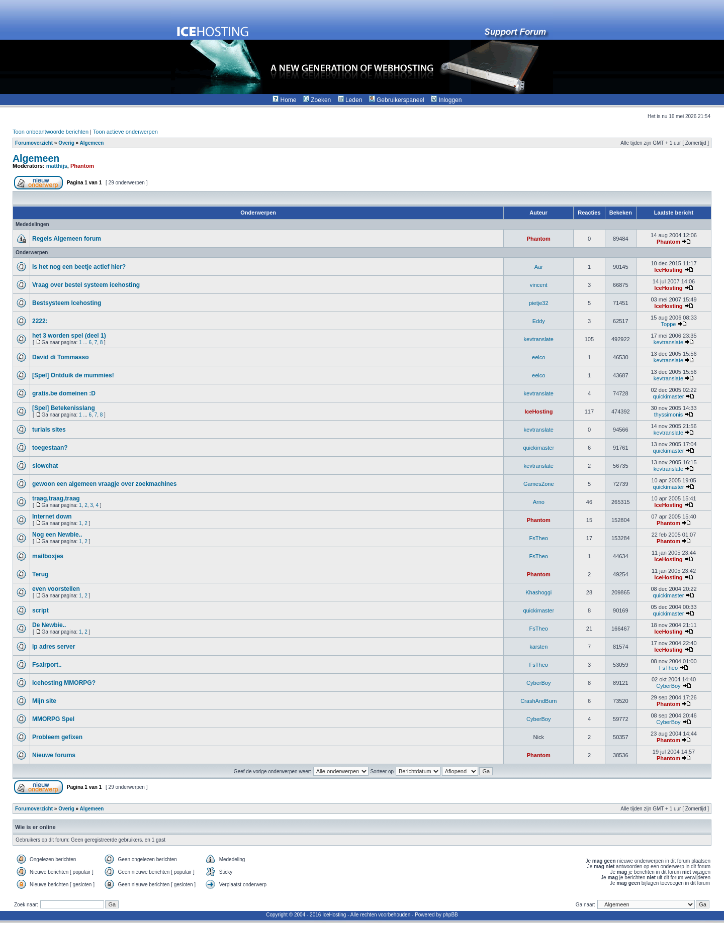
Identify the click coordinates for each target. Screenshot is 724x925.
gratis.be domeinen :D (64, 393)
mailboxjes (47, 556)
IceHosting (668, 270)
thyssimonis (668, 415)
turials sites (49, 429)
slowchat (45, 465)
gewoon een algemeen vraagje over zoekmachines (104, 483)
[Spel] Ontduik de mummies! (73, 375)
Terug (40, 574)
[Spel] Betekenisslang (63, 408)
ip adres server (53, 646)
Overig (66, 143)
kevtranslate (539, 339)
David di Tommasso (60, 357)
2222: (40, 321)
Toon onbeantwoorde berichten (50, 132)
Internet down (52, 516)
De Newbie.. (49, 625)
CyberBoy (538, 683)
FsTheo (538, 538)
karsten (538, 647)
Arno (539, 502)
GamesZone (538, 484)
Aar (538, 267)
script (40, 610)
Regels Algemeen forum (66, 238)
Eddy (538, 321)
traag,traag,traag (56, 498)
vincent (539, 285)
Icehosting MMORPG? (64, 682)
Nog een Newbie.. (57, 534)
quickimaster (668, 396)
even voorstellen (56, 588)
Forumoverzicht (34, 143)
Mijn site (44, 700)
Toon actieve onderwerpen (125, 132)
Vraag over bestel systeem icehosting (86, 284)
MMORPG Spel (53, 719)
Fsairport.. (47, 664)
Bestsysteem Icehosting (66, 302)
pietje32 (539, 303)
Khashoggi (538, 592)
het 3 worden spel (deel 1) (69, 335)
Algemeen (92, 143)
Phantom (82, 166)
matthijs (56, 166)
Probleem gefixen (57, 737)
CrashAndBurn (538, 701)
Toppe (668, 324)
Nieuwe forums (53, 755)
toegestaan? (50, 447)
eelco (538, 357)
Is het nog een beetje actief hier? (79, 266)
